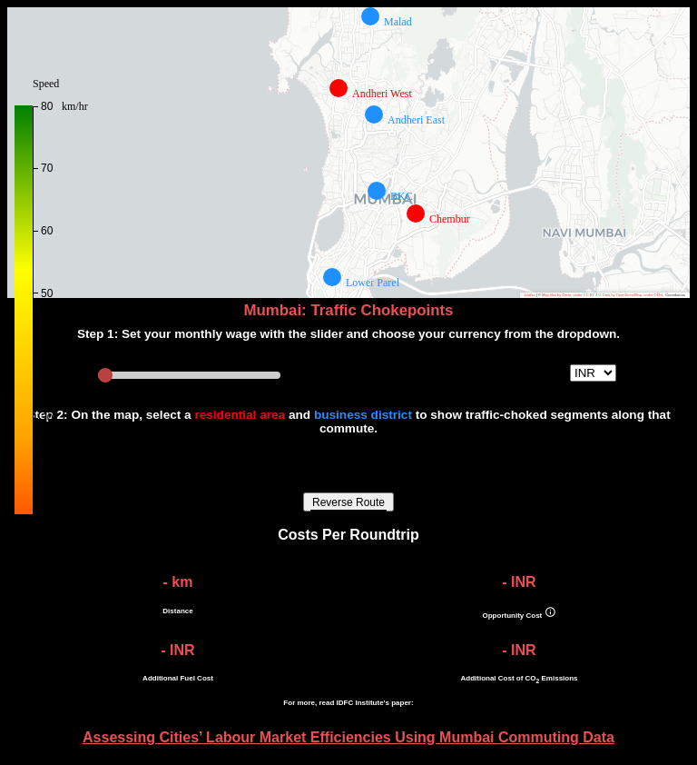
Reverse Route (348, 502)
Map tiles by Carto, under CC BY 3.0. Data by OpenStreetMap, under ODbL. (603, 295)
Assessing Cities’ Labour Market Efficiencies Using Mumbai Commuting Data (348, 737)
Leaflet (530, 295)
